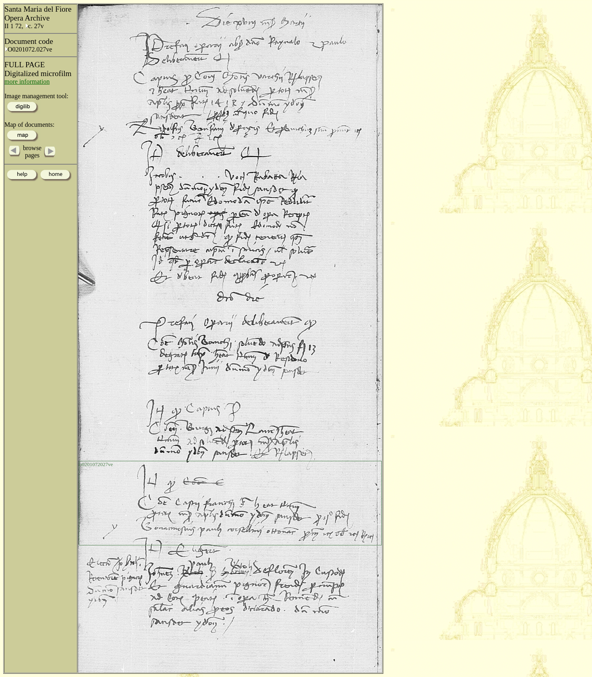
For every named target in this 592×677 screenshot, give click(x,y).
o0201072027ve (96, 464)
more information (26, 81)
